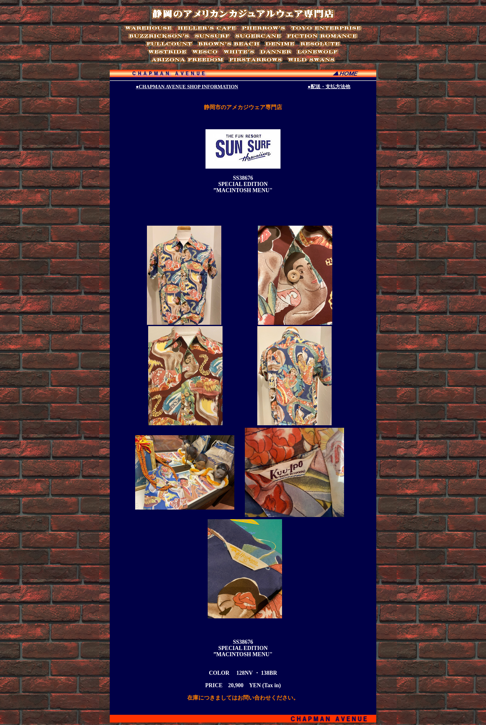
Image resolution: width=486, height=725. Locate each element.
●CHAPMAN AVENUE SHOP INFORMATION (187, 86)
